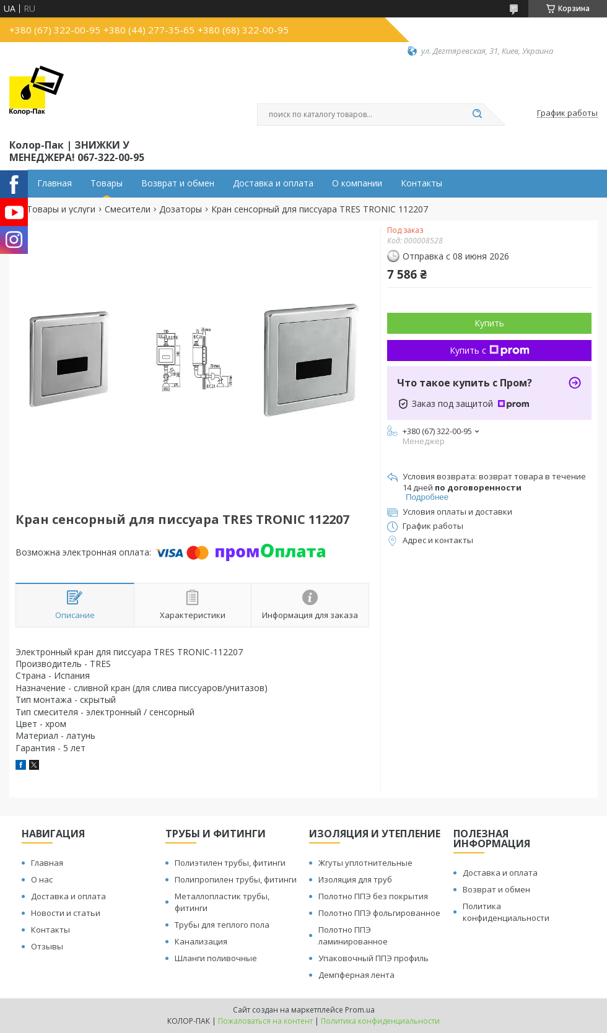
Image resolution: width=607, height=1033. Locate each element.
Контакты (421, 183)
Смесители (128, 209)
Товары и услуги (61, 209)
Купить (489, 323)
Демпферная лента (356, 974)
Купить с (490, 350)
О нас (42, 879)
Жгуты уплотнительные (365, 862)
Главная (54, 183)
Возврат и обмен (177, 183)
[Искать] (477, 114)
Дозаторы (180, 209)
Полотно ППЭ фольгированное (379, 912)
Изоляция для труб (355, 879)
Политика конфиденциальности (506, 911)
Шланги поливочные (216, 958)
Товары (106, 183)
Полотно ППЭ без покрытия (373, 896)
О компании (357, 183)
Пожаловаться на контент (265, 1021)
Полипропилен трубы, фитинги (236, 879)
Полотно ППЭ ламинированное (353, 935)
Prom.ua (360, 1010)
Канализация (201, 941)
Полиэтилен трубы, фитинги (230, 862)
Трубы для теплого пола (222, 924)
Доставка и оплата (273, 183)
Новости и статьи (65, 912)
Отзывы (47, 946)
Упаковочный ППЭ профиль (373, 958)
